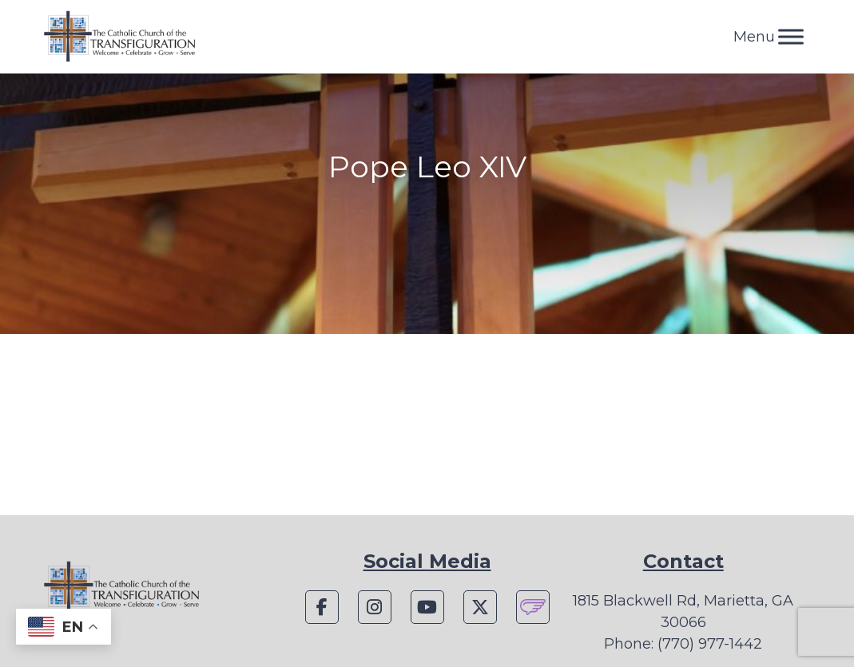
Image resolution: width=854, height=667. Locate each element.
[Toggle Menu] (791, 36)
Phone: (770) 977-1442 (683, 644)
